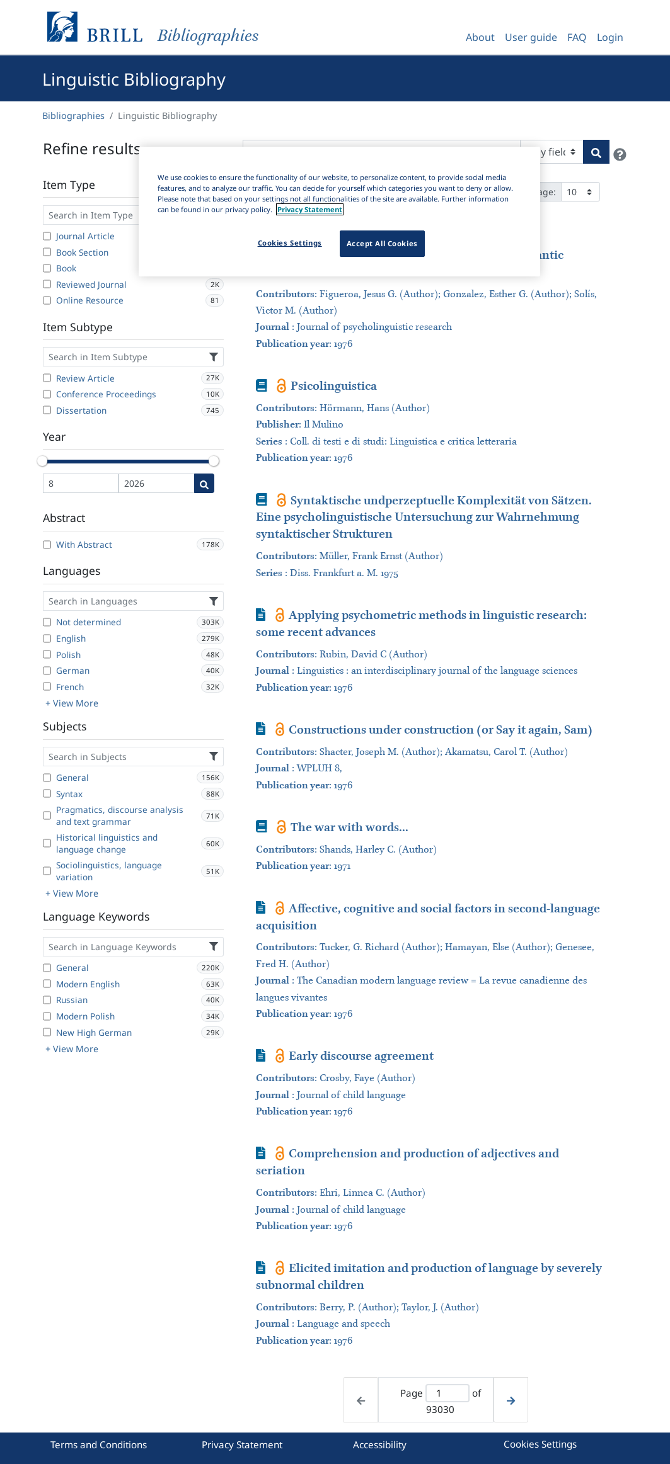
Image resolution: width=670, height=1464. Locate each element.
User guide (531, 37)
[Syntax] (47, 793)
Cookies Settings (540, 1444)
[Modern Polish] (47, 1016)
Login (610, 37)
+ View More (71, 703)
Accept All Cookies (382, 243)
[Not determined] (47, 622)
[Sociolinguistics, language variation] (47, 871)
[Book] (47, 268)
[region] (340, 211)
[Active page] (447, 1393)
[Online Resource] (47, 300)
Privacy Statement (242, 1444)
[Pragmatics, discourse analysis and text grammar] (47, 815)
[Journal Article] (47, 236)
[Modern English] (47, 983)
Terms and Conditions (98, 1444)
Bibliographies (73, 116)
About (480, 37)
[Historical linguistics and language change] (47, 843)
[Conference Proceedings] (47, 394)
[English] (47, 638)
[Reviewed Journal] (47, 284)
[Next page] (511, 1400)
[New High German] (47, 1032)
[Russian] (47, 1000)
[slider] (43, 461)
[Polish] (47, 654)
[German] (47, 670)
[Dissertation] (47, 410)
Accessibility (380, 1444)
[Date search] (204, 483)
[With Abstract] (47, 544)
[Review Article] (47, 378)
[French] (47, 686)
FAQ (577, 37)
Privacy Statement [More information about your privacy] (309, 209)
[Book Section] (47, 252)
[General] (47, 777)
